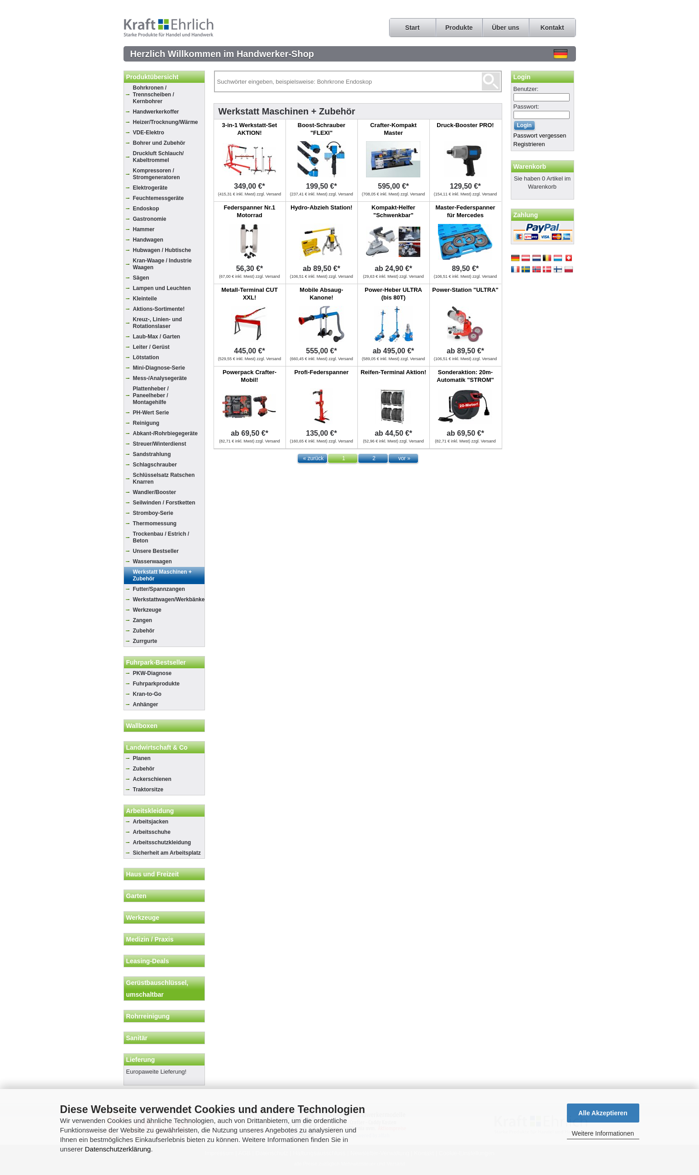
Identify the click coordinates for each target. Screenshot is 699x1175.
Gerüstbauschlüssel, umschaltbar (157, 988)
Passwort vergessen (540, 135)
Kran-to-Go (147, 694)
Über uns (505, 27)
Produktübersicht (152, 77)
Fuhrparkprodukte (156, 683)
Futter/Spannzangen (159, 589)
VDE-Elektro (148, 132)
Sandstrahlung (152, 454)
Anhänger (145, 704)
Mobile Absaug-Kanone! (321, 293)
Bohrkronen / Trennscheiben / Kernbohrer (153, 95)
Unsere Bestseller (156, 551)
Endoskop (146, 208)
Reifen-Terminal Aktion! (393, 372)
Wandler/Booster (154, 492)
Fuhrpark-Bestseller (156, 662)
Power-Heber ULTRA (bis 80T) (393, 293)
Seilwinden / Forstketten (164, 502)
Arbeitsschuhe (152, 832)
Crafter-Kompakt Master (393, 129)
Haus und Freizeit (152, 874)
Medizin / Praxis (150, 939)
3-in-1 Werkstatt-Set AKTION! (249, 129)
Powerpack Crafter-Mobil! (249, 376)
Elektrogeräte (150, 188)
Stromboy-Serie (153, 513)
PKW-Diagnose (152, 673)
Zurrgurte (145, 641)
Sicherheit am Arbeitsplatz (167, 853)
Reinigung (146, 423)
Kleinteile (145, 298)
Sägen (141, 278)
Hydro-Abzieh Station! (321, 207)
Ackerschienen (152, 779)
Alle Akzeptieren (602, 1113)
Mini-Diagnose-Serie (159, 368)
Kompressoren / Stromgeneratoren (156, 174)
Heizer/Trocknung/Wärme (165, 122)
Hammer (144, 229)
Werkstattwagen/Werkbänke (168, 599)
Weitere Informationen (603, 1133)
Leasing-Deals (147, 961)
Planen (142, 758)
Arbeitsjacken (151, 821)
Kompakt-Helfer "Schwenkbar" (393, 211)
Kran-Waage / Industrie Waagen (162, 264)
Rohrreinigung (148, 1016)
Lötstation (146, 357)
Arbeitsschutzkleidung (162, 842)
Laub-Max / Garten (157, 336)
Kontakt (552, 27)
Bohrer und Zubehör (159, 143)
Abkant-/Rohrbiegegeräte (165, 433)
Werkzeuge (147, 610)
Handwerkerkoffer (156, 112)
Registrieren (529, 144)
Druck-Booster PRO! (465, 125)
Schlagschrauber (155, 464)
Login (522, 77)
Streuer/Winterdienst (159, 444)
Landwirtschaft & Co (157, 747)
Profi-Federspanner (322, 372)
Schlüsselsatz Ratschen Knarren (164, 478)
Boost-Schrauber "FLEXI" (321, 129)
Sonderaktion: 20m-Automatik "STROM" (465, 376)
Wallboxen (142, 725)
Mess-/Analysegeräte (160, 378)
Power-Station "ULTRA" (465, 289)
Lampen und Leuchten (162, 288)
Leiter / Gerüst (151, 347)
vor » (404, 458)
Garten (136, 895)
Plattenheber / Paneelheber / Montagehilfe (151, 395)
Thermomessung (155, 523)
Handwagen (148, 240)
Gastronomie (149, 219)
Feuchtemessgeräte (158, 198)
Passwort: (526, 106)
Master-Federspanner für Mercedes (465, 211)
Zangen (142, 620)
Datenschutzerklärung (118, 1149)
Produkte (459, 27)
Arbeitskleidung (150, 810)
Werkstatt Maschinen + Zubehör (162, 575)
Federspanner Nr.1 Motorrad (249, 211)
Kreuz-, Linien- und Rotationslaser (157, 322)
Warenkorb (530, 166)
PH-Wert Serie (151, 412)
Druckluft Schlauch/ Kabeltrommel (158, 156)
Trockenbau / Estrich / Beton (161, 537)
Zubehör (144, 631)
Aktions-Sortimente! (159, 309)
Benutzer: (526, 89)
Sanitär (136, 1038)
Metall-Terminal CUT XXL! (249, 293)
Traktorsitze (148, 789)
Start (412, 27)
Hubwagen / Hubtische (162, 250)
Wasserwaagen (152, 561)
